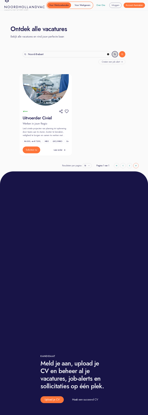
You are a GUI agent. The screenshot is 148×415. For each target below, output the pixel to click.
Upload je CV (52, 400)
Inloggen (115, 5)
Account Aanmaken (134, 5)
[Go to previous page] (123, 165)
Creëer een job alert (112, 61)
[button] (67, 111)
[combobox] (87, 165)
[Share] (61, 111)
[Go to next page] (129, 165)
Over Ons (100, 5)
